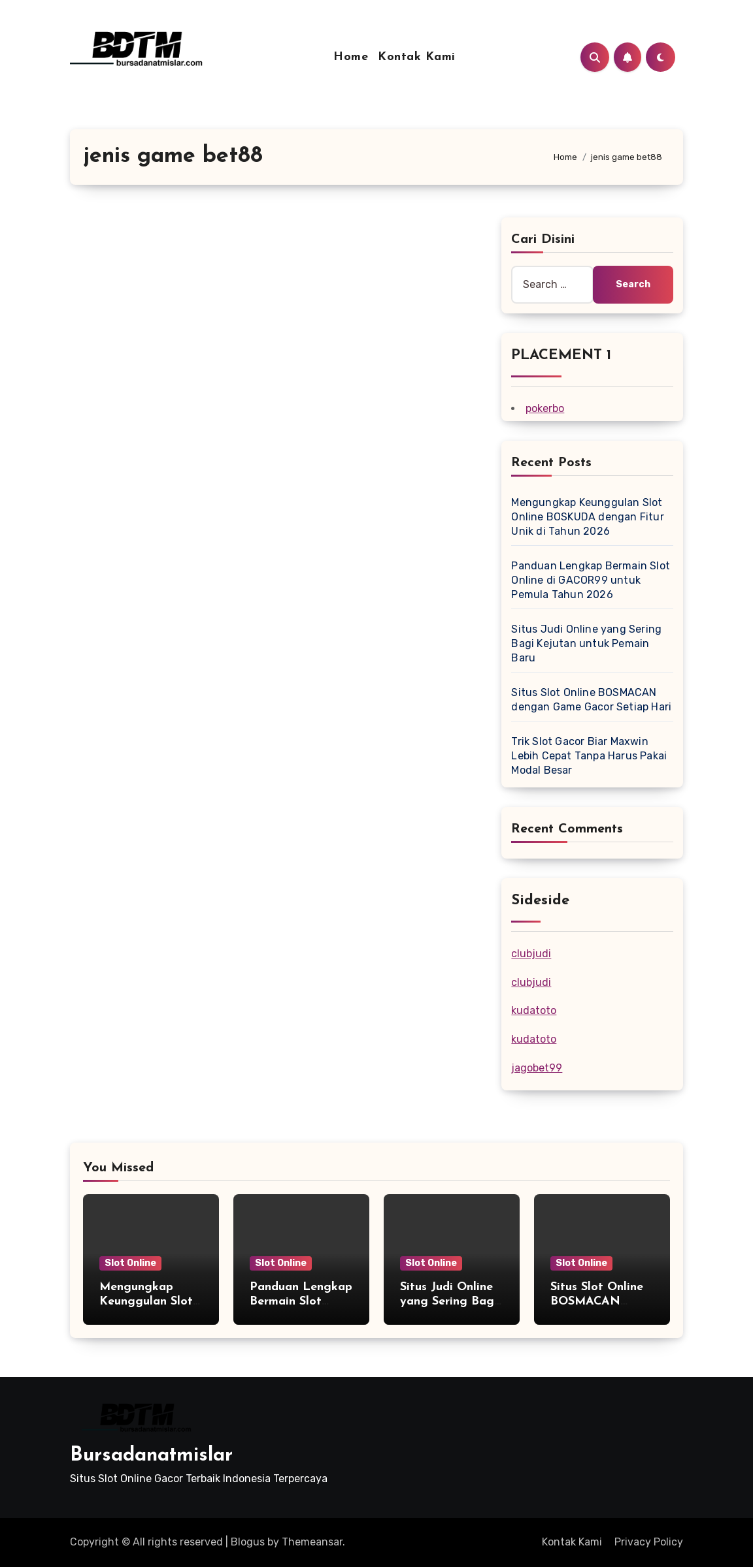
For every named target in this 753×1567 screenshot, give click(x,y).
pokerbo (545, 408)
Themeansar (312, 1542)
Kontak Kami (417, 57)
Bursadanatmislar (151, 1456)
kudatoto (533, 1010)
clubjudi (531, 953)
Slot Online (130, 1263)
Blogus (248, 1542)
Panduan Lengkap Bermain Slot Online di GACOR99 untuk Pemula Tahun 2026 (590, 580)
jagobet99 (536, 1068)
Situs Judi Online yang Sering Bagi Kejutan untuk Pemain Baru (586, 643)
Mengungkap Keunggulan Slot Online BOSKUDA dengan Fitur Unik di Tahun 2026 (587, 516)
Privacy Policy (648, 1542)
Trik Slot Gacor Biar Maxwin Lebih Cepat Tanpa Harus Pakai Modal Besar (589, 755)
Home (350, 57)
